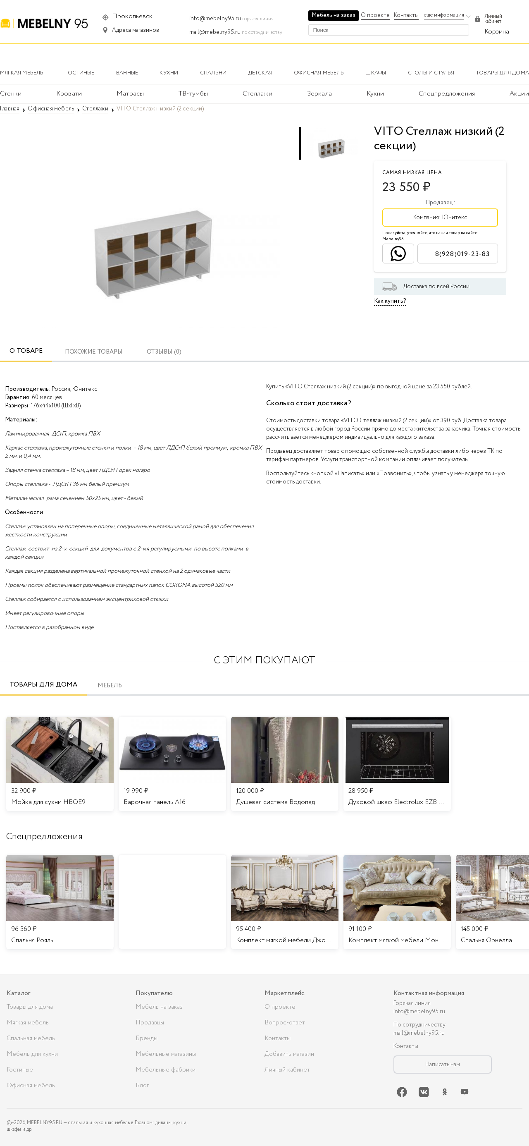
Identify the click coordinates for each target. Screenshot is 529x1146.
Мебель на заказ (333, 15)
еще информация (444, 15)
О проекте (375, 15)
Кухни (375, 94)
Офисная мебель (31, 1085)
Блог (142, 1085)
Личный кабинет (287, 1069)
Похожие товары (94, 352)
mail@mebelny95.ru (215, 32)
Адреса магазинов (135, 30)
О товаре (26, 351)
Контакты (406, 15)
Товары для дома (43, 684)
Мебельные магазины (166, 1054)
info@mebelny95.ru (215, 18)
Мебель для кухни (32, 1054)
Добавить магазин (289, 1054)
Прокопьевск (132, 16)
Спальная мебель (31, 1038)
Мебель (110, 686)
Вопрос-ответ (284, 1022)
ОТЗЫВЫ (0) (164, 352)
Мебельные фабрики (165, 1069)
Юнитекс (454, 217)
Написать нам (442, 1064)
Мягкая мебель (28, 1022)
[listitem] (60, 902)
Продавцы (150, 1022)
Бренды (146, 1038)
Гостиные (20, 1069)
